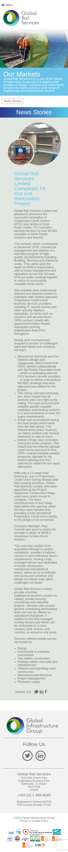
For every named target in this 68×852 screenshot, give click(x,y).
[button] (9, 5)
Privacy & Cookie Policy (34, 820)
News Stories (12, 101)
